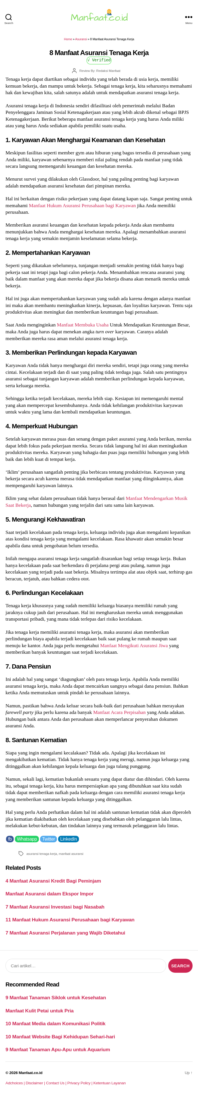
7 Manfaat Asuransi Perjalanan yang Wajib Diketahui (65, 933)
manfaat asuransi (71, 853)
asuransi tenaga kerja (41, 853)
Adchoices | (15, 1083)
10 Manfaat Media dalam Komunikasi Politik (55, 1023)
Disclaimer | (36, 1083)
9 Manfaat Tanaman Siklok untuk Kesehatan (55, 997)
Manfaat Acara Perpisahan (119, 712)
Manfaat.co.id (30, 1073)
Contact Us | (57, 1083)
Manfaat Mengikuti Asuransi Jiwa (134, 645)
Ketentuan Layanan (109, 1083)
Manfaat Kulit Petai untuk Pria (39, 1011)
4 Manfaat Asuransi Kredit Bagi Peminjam (53, 881)
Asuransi (81, 39)
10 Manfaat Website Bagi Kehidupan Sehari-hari (60, 1037)
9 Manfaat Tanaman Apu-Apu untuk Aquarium (57, 1049)
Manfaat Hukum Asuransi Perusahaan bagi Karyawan (82, 205)
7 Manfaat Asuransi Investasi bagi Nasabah (54, 907)
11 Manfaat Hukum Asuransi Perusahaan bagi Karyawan (69, 920)
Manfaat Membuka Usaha (83, 325)
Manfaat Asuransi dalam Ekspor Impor (49, 894)
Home (68, 39)
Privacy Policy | (80, 1083)
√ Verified (99, 59)
